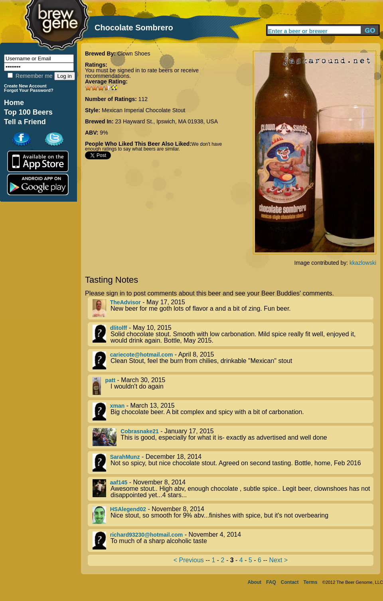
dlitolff (118, 328)
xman (117, 406)
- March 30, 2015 (233, 386)
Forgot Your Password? (28, 90)
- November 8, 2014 (233, 488)
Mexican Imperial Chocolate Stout (143, 110)
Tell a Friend (25, 122)
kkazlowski (362, 263)
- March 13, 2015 (233, 412)
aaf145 (119, 482)
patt (110, 380)
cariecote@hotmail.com (141, 354)
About (254, 582)
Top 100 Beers (28, 112)
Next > (278, 560)
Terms (311, 582)
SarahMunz (125, 457)
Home (14, 103)
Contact (290, 582)
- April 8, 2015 (233, 360)
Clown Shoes (133, 53)
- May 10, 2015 (233, 334)
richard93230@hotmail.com (146, 535)
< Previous (189, 560)
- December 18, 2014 (233, 463)
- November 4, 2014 (233, 540)
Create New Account (25, 85)
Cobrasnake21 (139, 431)
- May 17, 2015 (233, 308)
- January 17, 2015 (233, 437)
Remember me (30, 76)
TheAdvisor (125, 302)
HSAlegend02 (128, 509)
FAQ (271, 582)
